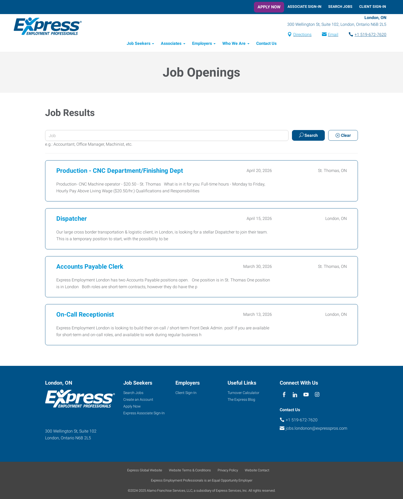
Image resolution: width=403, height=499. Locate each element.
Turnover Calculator (243, 393)
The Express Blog (241, 399)
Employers (202, 43)
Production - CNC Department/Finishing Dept (119, 171)
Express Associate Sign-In (144, 413)
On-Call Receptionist (85, 314)
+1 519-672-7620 (370, 34)
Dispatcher (71, 219)
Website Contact (257, 470)
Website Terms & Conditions (190, 470)
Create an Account (138, 399)
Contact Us (266, 43)
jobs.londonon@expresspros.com (316, 428)
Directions (302, 34)
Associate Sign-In (304, 6)
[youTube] (306, 395)
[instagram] (317, 395)
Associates (171, 43)
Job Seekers (138, 43)
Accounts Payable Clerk (89, 266)
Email (332, 34)
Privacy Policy (228, 470)
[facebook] (284, 395)
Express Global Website (144, 470)
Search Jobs (340, 6)
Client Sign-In (372, 6)
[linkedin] (295, 395)
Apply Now (269, 6)
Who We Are (234, 43)
